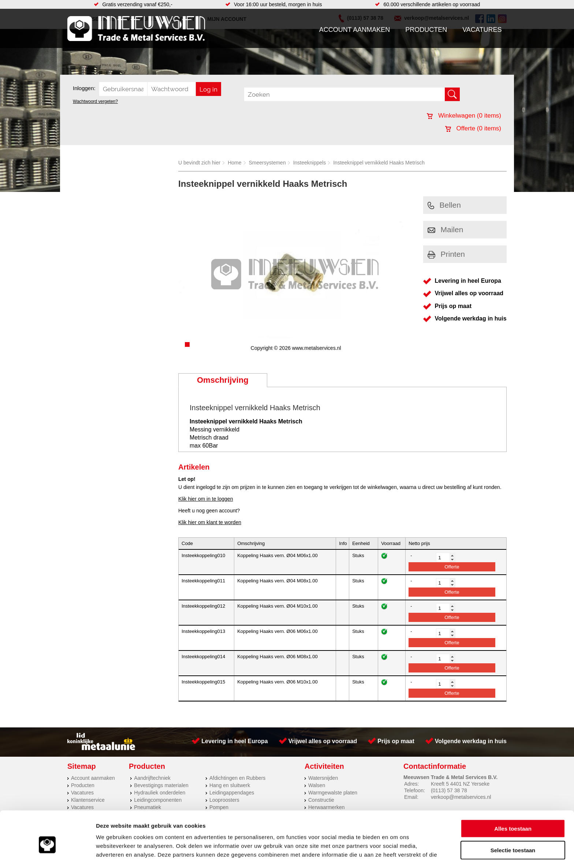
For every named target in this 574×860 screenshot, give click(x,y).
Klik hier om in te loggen (205, 499)
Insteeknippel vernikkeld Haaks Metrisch (379, 163)
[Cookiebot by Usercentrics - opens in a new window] (47, 845)
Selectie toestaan (513, 808)
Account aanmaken (354, 29)
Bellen (444, 205)
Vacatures (482, 29)
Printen (446, 254)
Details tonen (395, 845)
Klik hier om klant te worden (209, 522)
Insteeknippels (309, 163)
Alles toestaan (513, 787)
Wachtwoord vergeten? (95, 101)
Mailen (445, 229)
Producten (426, 29)
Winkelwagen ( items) (464, 115)
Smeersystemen (267, 163)
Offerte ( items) (473, 128)
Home (234, 163)
